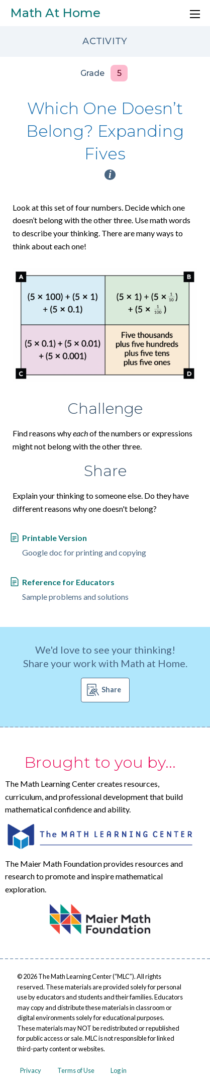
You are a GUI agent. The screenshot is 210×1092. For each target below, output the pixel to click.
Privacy (30, 1070)
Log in (119, 1070)
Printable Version (54, 537)
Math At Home (55, 13)
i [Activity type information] (110, 174)
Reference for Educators (68, 582)
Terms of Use (75, 1070)
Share (111, 689)
